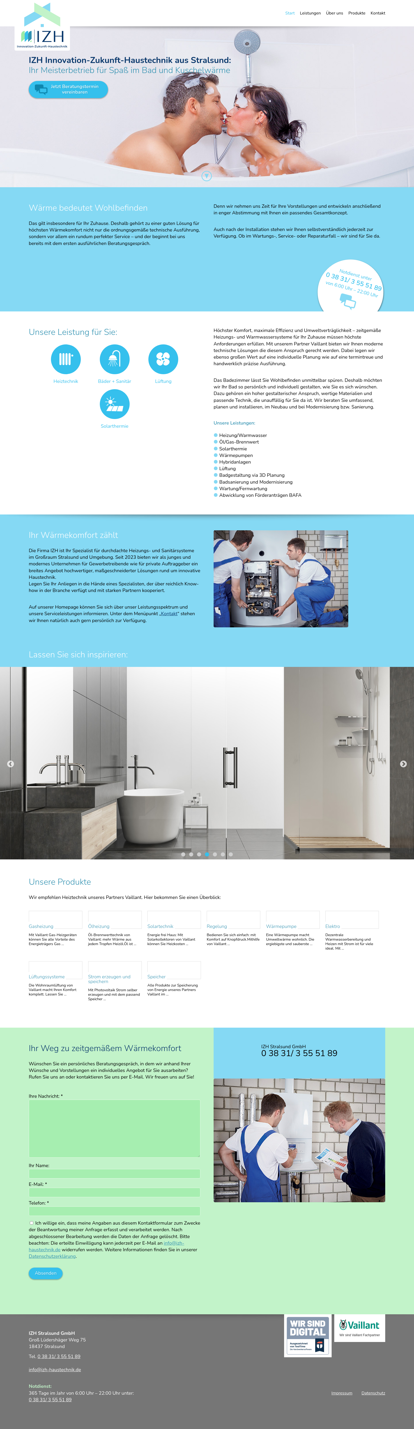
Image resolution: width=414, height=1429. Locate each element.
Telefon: (39, 1203)
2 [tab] (191, 854)
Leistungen (310, 13)
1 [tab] (183, 854)
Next (403, 764)
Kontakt (378, 13)
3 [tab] (199, 854)
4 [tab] (207, 854)
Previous (11, 764)
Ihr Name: (39, 1165)
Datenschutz (373, 1393)
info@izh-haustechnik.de (55, 1370)
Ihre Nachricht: (46, 1096)
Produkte (356, 13)
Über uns (334, 13)
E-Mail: (38, 1184)
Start (290, 13)
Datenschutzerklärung (52, 1256)
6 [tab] (222, 854)
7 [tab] (230, 854)
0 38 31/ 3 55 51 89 (354, 281)
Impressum (341, 1393)
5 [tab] (215, 854)
